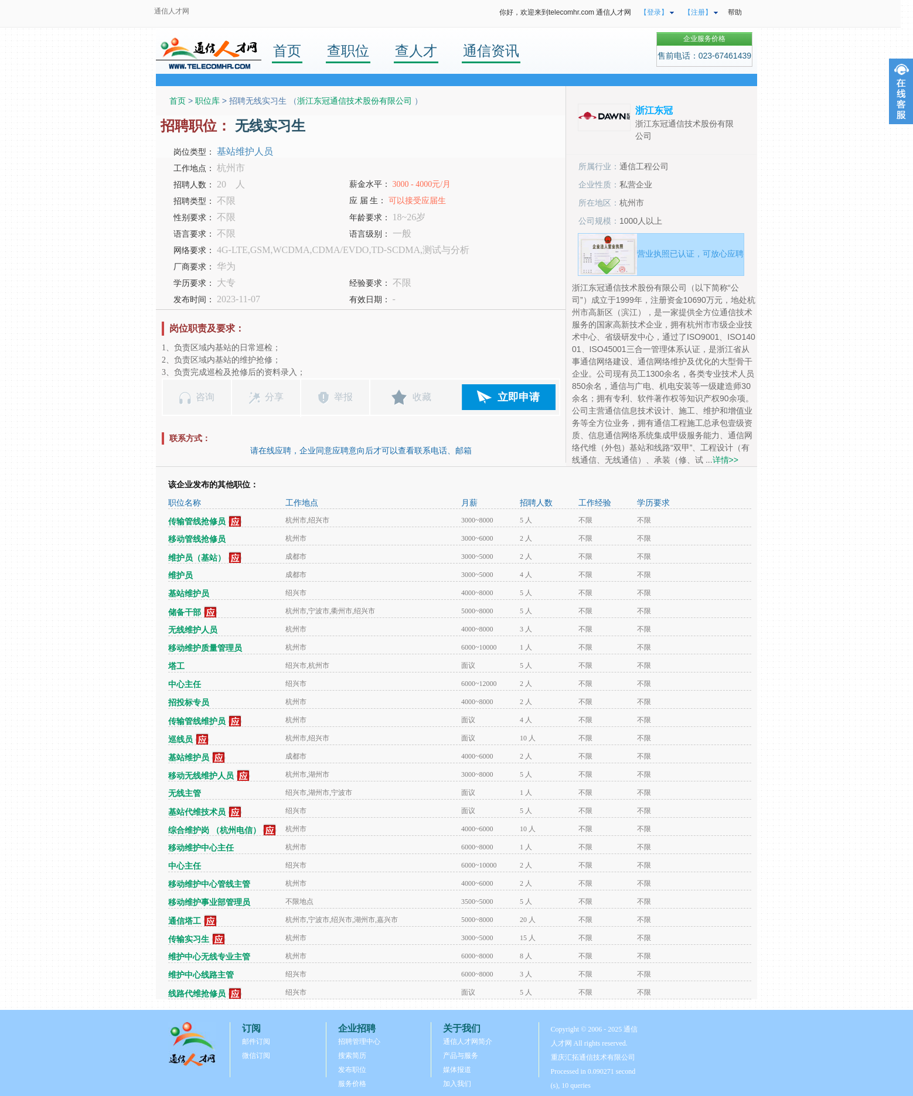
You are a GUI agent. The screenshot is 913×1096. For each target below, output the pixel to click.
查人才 (416, 51)
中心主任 (184, 684)
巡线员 (180, 739)
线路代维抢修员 (197, 993)
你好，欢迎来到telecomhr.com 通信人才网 (565, 12)
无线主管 (184, 793)
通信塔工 (184, 921)
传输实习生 (188, 939)
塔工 (176, 666)
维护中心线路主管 (201, 975)
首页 (287, 51)
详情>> (725, 460)
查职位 (348, 51)
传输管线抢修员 (197, 521)
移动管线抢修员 (197, 539)
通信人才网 (171, 11)
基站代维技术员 (197, 812)
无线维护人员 (192, 630)
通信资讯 (491, 51)
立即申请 (519, 397)
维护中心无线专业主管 (209, 956)
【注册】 (698, 12)
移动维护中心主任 (201, 848)
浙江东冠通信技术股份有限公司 (355, 100)
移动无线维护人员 (201, 775)
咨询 (205, 397)
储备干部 (184, 612)
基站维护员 (188, 593)
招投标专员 (188, 702)
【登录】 (654, 12)
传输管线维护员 (197, 721)
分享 (274, 397)
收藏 (422, 397)
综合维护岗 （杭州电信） (214, 830)
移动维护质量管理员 (205, 648)
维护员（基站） (197, 558)
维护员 (180, 575)
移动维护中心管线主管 (209, 884)
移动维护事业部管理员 (209, 902)
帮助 (735, 12)
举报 (343, 397)
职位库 (207, 100)
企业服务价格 (704, 39)
